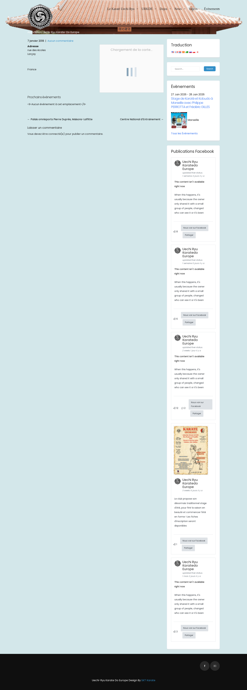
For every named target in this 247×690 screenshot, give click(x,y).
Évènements (212, 9)
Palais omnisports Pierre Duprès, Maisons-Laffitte (59, 119)
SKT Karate (148, 680)
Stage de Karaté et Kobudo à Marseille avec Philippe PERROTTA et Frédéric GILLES (192, 102)
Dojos (163, 9)
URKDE (147, 9)
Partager (189, 235)
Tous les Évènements (184, 133)
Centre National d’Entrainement (142, 119)
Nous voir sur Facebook (194, 227)
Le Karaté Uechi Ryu (120, 9)
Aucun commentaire (60, 41)
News (178, 9)
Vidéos (193, 9)
